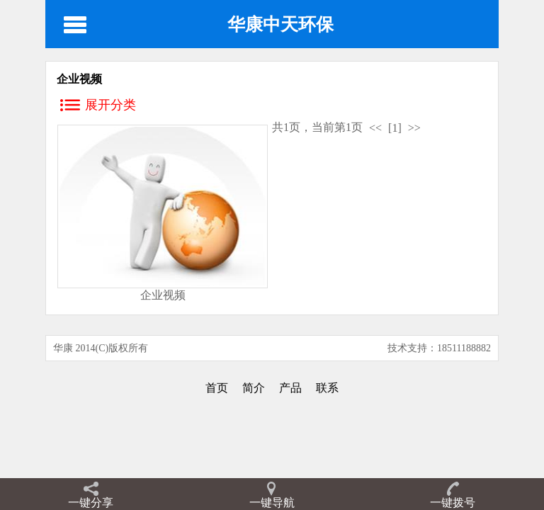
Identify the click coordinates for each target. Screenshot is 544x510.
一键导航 (272, 503)
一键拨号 (452, 503)
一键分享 (90, 503)
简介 (253, 388)
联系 (327, 388)
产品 (290, 388)
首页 (216, 388)
